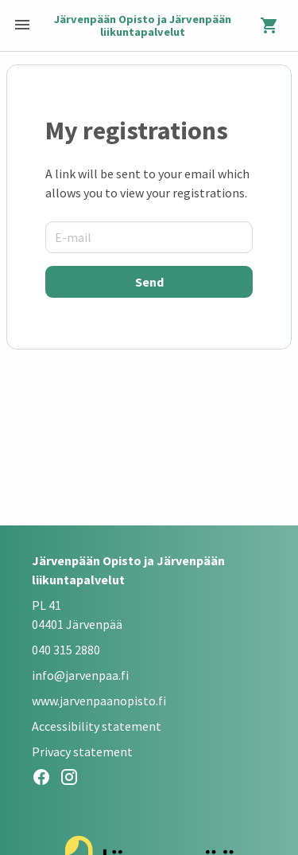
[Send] (149, 282)
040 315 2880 (66, 650)
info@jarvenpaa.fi (80, 675)
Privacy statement (82, 751)
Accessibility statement (96, 726)
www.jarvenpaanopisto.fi (99, 701)
